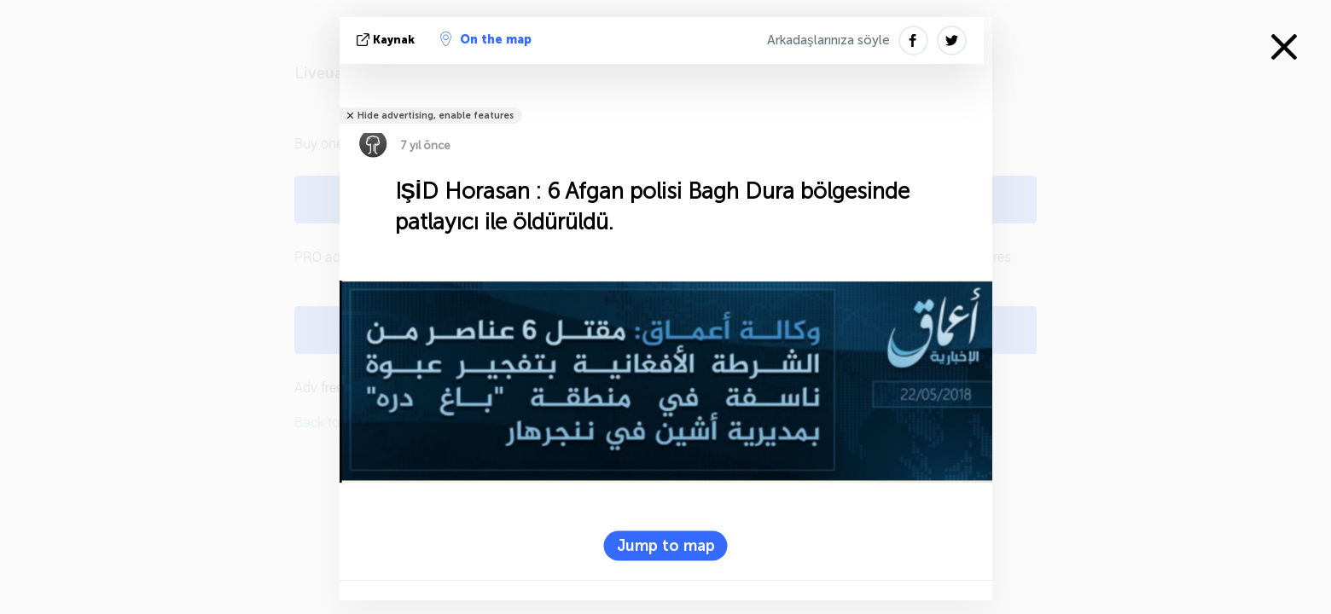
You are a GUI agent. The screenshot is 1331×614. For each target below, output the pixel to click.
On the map (486, 39)
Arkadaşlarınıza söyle (828, 40)
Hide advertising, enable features (435, 115)
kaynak (387, 39)
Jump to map (666, 545)
